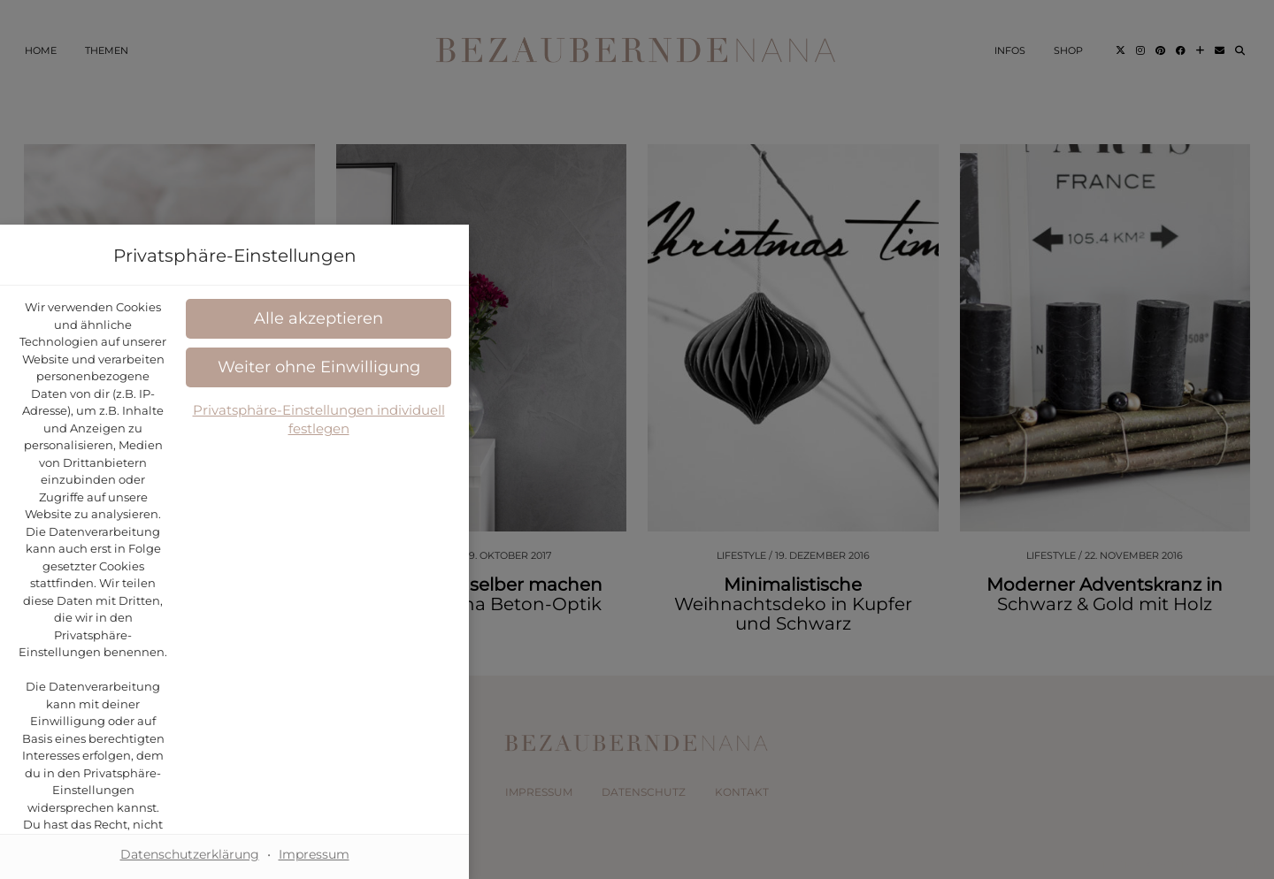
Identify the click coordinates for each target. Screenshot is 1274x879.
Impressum (716, 699)
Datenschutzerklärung (716, 462)
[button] (637, 560)
